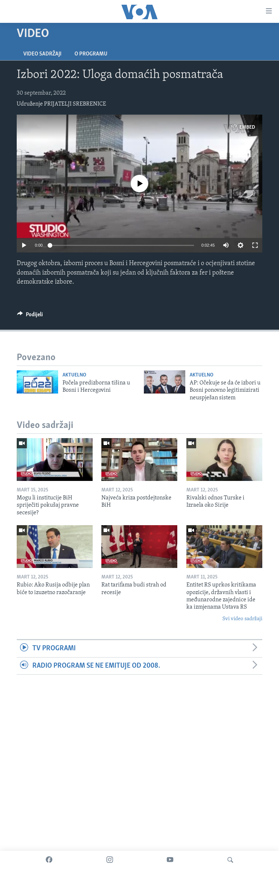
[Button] (30, 316)
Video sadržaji (42, 54)
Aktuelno (74, 375)
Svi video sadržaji (242, 619)
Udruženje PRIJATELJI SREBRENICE (61, 104)
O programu (91, 54)
